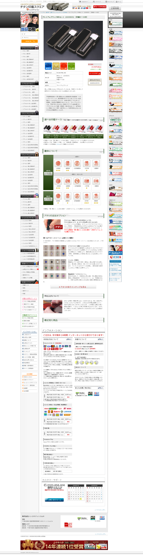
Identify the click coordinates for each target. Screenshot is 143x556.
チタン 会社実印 (27, 68)
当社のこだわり (28, 377)
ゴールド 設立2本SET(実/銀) (30, 189)
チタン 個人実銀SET (28, 59)
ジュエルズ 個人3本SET (29, 232)
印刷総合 (115, 122)
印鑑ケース (26, 285)
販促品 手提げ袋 (115, 240)
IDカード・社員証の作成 (115, 149)
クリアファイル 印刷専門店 (115, 228)
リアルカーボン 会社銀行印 (30, 106)
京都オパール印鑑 (27, 277)
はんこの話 (115, 279)
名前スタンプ (115, 90)
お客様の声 (27, 348)
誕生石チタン (26, 275)
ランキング (27, 351)
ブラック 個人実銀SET (29, 125)
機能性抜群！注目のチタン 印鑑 (115, 32)
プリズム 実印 (26, 199)
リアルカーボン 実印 (29, 86)
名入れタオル (115, 216)
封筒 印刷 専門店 (115, 137)
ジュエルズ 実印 (27, 220)
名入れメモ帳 (115, 222)
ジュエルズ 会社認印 (28, 240)
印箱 (24, 293)
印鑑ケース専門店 (115, 57)
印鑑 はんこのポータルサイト (115, 23)
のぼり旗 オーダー (115, 234)
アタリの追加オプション (30, 309)
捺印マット (26, 290)
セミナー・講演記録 (29, 385)
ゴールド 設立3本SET (28, 191)
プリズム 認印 (26, 204)
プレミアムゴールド (29, 155)
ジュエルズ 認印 (27, 226)
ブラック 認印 (26, 122)
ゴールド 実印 (26, 157)
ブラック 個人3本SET (28, 130)
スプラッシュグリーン (90, 136)
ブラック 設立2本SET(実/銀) (30, 147)
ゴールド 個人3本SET (28, 172)
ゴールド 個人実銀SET (29, 166)
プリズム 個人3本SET (28, 213)
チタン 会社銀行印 (28, 70)
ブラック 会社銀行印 (28, 136)
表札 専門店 (115, 188)
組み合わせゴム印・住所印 (115, 78)
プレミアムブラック (29, 113)
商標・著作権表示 (28, 365)
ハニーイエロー (73, 136)
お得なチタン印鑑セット (31, 269)
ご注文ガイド (27, 334)
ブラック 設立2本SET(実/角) (30, 144)
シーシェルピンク (65, 136)
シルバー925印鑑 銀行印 (29, 256)
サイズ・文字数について (30, 323)
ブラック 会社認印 (28, 139)
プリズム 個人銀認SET (29, 210)
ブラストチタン (27, 48)
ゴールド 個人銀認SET (29, 169)
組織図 (25, 388)
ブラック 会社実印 (28, 133)
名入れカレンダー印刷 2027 (115, 203)
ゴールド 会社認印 (28, 180)
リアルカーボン (27, 83)
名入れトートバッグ (115, 210)
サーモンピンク (56, 136)
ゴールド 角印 (26, 183)
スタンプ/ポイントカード (115, 143)
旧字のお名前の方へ (29, 326)
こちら (58, 144)
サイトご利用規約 (28, 368)
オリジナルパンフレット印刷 (115, 161)
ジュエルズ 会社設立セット (30, 246)
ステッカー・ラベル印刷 (115, 173)
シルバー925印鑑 (28, 250)
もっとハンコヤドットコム (31, 382)
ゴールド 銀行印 (27, 160)
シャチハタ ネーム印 (115, 66)
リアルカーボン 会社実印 (29, 103)
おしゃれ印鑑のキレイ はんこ (115, 39)
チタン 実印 (26, 51)
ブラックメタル (47, 136)
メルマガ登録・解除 (29, 357)
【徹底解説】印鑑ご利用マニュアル (116, 274)
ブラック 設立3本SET (28, 150)
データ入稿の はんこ (115, 104)
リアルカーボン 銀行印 (29, 89)
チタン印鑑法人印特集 (29, 272)
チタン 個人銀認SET (28, 62)
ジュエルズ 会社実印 (28, 234)
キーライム (82, 136)
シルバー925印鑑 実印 (29, 253)
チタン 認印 (26, 56)
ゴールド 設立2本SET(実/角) (30, 186)
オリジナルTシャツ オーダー (115, 167)
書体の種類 (27, 320)
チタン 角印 (26, 76)
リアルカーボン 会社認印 (29, 109)
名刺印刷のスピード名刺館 (115, 130)
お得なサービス (28, 343)
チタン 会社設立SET (28, 79)
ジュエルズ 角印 (27, 243)
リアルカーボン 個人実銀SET (31, 95)
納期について (27, 340)
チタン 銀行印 (26, 53)
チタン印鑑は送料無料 (30, 301)
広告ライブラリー (28, 379)
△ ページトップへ (100, 510)
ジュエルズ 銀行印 (28, 223)
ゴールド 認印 (26, 163)
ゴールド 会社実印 (28, 174)
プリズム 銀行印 (27, 202)
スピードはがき (115, 179)
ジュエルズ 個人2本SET (29, 229)
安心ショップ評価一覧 (30, 345)
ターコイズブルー (99, 136)
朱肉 (24, 288)
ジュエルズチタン (28, 218)
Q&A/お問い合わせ (29, 360)
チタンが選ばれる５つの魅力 (30, 266)
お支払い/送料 (27, 337)
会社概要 (26, 391)
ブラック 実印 (26, 116)
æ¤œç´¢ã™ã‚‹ (29, 41)
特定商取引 (27, 362)
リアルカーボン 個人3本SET (31, 100)
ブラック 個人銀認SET (29, 127)
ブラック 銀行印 (27, 119)
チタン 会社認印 (27, 73)
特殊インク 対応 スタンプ (115, 110)
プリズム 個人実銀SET (29, 207)
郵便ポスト (115, 194)
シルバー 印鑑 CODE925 (115, 51)
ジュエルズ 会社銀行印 (29, 237)
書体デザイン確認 (28, 304)
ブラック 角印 (26, 142)
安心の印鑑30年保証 (29, 307)
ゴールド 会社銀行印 (28, 177)
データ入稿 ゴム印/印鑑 (115, 72)
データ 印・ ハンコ (115, 84)
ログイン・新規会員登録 (30, 354)
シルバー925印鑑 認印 (29, 259)
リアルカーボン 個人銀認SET (31, 98)
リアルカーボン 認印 (29, 92)
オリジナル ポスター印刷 (115, 155)
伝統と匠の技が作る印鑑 (115, 45)
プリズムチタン (27, 196)
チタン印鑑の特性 (28, 318)
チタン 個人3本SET (28, 65)
